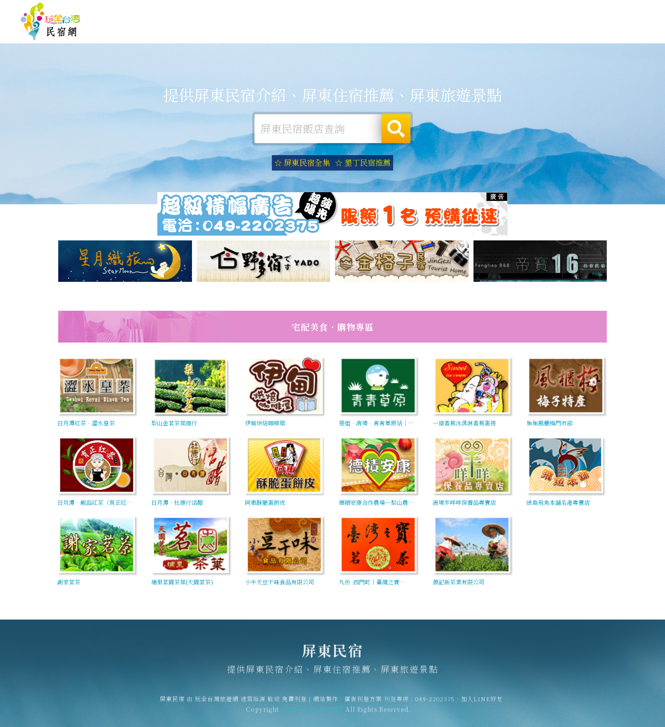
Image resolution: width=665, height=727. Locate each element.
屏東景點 (517, 36)
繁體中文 (618, 10)
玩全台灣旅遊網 (457, 11)
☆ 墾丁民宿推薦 (363, 162)
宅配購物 (562, 38)
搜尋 (396, 128)
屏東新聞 (473, 34)
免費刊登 (498, 11)
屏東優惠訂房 (615, 31)
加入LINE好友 (482, 703)
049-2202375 (435, 703)
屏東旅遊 (340, 31)
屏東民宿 (50, 21)
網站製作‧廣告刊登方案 (551, 11)
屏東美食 (385, 31)
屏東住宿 (252, 30)
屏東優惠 (429, 32)
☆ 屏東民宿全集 (302, 162)
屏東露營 (296, 30)
